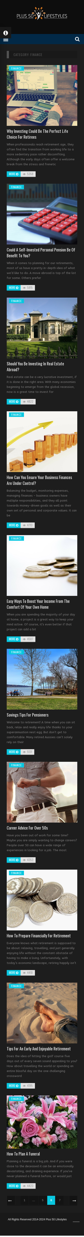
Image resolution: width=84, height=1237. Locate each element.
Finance (16, 68)
